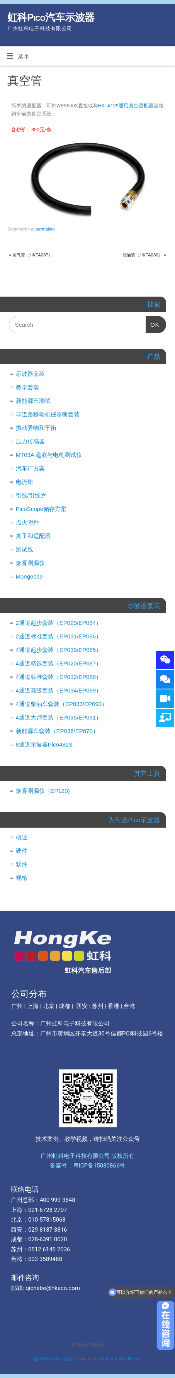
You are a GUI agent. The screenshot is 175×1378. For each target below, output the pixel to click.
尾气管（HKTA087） (31, 255)
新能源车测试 (33, 400)
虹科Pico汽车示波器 (51, 17)
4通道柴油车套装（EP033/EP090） (62, 704)
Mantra (106, 1358)
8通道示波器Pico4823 (44, 744)
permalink (45, 229)
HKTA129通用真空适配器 (126, 106)
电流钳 (24, 482)
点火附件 (27, 522)
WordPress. (130, 1358)
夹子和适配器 (33, 536)
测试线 (24, 549)
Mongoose (29, 576)
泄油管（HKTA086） (144, 255)
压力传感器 (30, 441)
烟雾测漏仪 (30, 563)
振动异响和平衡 (36, 427)
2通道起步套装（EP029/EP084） (59, 622)
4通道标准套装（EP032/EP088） (59, 677)
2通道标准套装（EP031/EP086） (59, 636)
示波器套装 (30, 373)
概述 (21, 837)
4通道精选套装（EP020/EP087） (59, 663)
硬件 (21, 850)
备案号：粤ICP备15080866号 (88, 1165)
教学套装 (27, 387)
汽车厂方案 (30, 468)
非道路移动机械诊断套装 (48, 414)
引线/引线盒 (31, 495)
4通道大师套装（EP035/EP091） (59, 717)
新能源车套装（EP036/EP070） (57, 731)
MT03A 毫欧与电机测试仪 (49, 454)
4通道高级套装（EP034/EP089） (59, 690)
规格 (21, 877)
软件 (21, 864)
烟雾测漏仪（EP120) (43, 790)
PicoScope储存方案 (41, 509)
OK (153, 322)
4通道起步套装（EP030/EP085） (59, 650)
